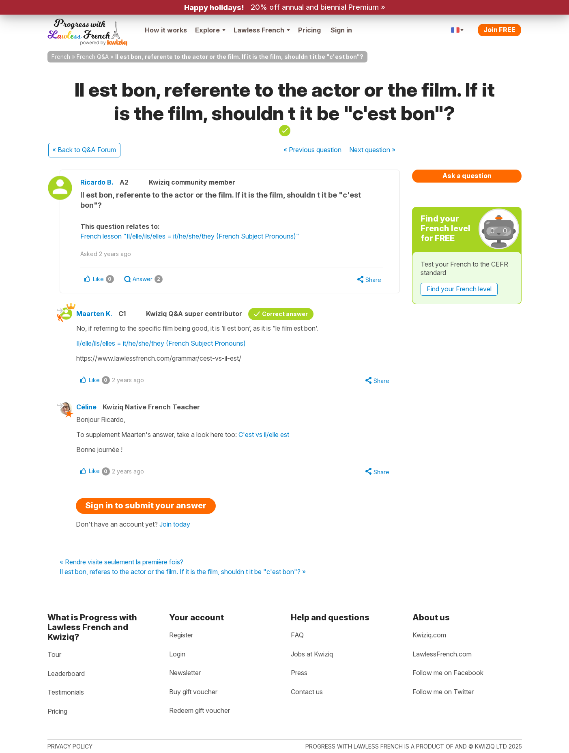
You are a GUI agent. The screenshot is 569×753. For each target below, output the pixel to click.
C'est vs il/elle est (263, 434)
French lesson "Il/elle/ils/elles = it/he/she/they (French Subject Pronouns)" (189, 236)
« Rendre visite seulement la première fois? (121, 562)
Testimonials (65, 692)
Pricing (309, 30)
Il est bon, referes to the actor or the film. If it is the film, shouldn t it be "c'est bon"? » (183, 572)
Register (181, 635)
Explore (210, 30)
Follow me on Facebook (447, 673)
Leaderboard (66, 673)
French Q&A (93, 56)
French (61, 56)
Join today (174, 524)
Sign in (341, 30)
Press (299, 673)
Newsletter (185, 673)
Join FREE (499, 30)
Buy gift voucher (193, 692)
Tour (54, 654)
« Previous (312, 150)
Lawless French (262, 30)
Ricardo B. (97, 182)
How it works (166, 30)
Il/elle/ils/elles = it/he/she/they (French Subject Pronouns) (161, 343)
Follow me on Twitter (443, 692)
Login (177, 654)
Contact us (307, 692)
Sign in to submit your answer (145, 505)
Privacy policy (69, 746)
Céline (86, 407)
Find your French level (459, 289)
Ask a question (467, 176)
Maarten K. (94, 314)
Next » (372, 150)
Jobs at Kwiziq (312, 654)
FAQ (297, 635)
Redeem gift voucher (199, 710)
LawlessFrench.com (442, 654)
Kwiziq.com (429, 635)
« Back (84, 150)
